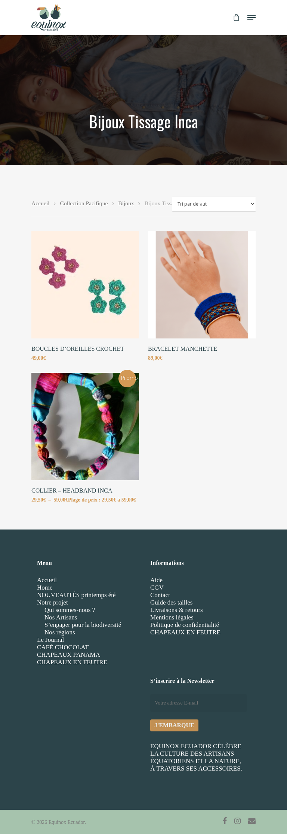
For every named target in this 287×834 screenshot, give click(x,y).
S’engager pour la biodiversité (82, 624)
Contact (160, 595)
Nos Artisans (60, 617)
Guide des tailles (171, 602)
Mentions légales (172, 617)
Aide (156, 580)
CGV (157, 587)
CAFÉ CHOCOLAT (63, 647)
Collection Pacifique (84, 203)
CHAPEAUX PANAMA (68, 654)
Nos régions (59, 632)
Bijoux (126, 203)
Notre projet (52, 602)
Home (45, 587)
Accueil (40, 203)
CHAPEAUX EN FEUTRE (72, 662)
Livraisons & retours (176, 609)
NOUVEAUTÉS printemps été (76, 595)
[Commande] (214, 204)
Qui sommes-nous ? (69, 609)
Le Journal (50, 639)
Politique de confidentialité (184, 624)
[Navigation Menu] (251, 17)
